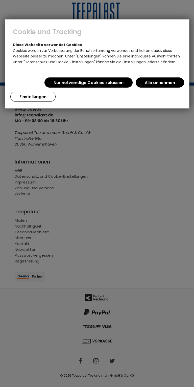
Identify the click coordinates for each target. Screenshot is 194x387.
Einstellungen (32, 97)
